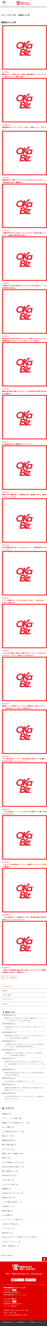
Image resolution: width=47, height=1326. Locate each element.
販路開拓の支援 (9, 1140)
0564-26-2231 (18, 1274)
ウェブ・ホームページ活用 (12, 1219)
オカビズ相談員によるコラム (13, 1162)
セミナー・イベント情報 (12, 1118)
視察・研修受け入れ (10, 1171)
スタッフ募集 (8, 1127)
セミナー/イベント (8, 999)
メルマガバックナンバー (12, 1241)
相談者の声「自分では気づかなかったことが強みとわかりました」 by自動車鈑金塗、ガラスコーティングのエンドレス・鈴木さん (24, 1064)
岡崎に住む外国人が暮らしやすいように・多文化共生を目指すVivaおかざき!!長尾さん (24, 1074)
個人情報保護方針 (21, 1322)
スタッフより (8, 1149)
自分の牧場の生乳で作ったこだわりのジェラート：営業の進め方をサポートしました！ (24, 1098)
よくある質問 (8, 1215)
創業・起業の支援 (10, 1145)
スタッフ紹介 (8, 1180)
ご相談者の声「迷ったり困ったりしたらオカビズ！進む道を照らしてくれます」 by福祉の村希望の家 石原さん (24, 1045)
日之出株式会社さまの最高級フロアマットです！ (20, 1081)
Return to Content (6, 1255)
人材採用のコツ (8, 1206)
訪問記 (6, 1158)
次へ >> (13, 977)
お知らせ (5, 1004)
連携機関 (7, 1189)
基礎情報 (7, 1114)
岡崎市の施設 (8, 1211)
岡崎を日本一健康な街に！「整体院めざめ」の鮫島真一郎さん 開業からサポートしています (25, 1089)
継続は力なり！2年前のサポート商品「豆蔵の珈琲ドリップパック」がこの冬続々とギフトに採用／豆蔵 (25, 1019)
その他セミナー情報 (10, 1224)
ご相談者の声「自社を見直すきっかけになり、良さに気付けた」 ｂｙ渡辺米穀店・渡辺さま (23, 1054)
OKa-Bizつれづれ (9, 1175)
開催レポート (8, 1136)
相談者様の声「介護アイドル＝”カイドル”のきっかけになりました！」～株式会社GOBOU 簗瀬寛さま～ (25, 1037)
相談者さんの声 (9, 1197)
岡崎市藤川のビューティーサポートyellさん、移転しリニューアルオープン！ (24, 1028)
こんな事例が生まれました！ (13, 1131)
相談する (5, 990)
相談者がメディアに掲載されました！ (16, 1123)
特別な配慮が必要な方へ (8, 1322)
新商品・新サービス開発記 (13, 1153)
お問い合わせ (30, 1280)
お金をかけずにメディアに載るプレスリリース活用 (20, 1237)
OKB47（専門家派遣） (11, 1246)
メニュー (3, 3)
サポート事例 (6, 995)
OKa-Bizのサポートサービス (13, 1193)
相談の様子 (7, 1233)
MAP (14, 1290)
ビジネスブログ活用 (10, 1184)
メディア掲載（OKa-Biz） (12, 1202)
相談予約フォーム (17, 1280)
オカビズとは (6, 986)
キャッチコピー (8, 1228)
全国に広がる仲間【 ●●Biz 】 (13, 1167)
